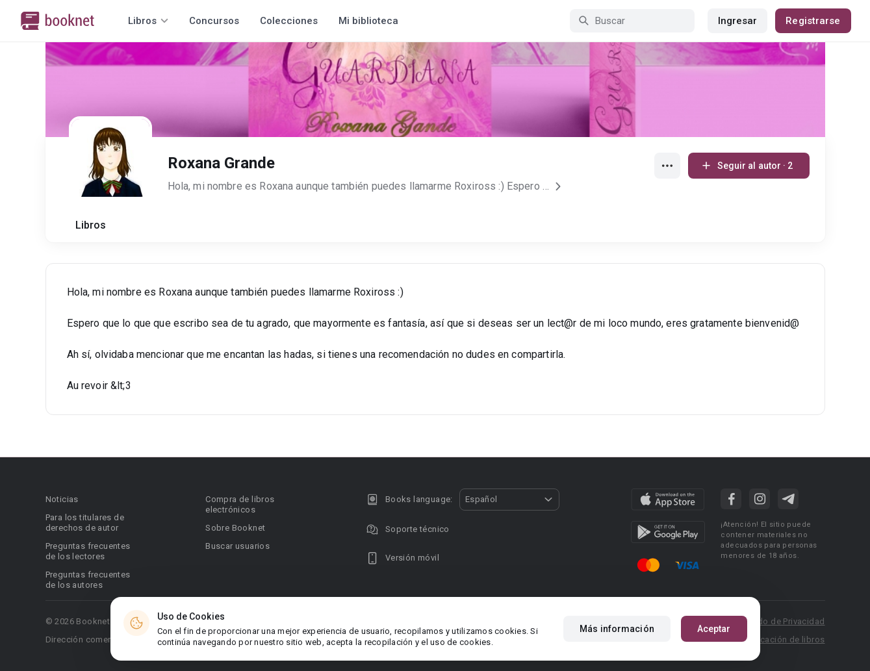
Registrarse (813, 21)
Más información (617, 629)
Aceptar (714, 629)
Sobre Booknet (235, 528)
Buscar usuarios (237, 546)
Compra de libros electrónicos (239, 504)
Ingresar (738, 21)
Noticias (62, 499)
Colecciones (289, 21)
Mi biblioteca (368, 21)
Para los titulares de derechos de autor (84, 523)
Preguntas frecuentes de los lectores (88, 551)
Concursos (214, 21)
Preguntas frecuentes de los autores (88, 580)
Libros (91, 225)
